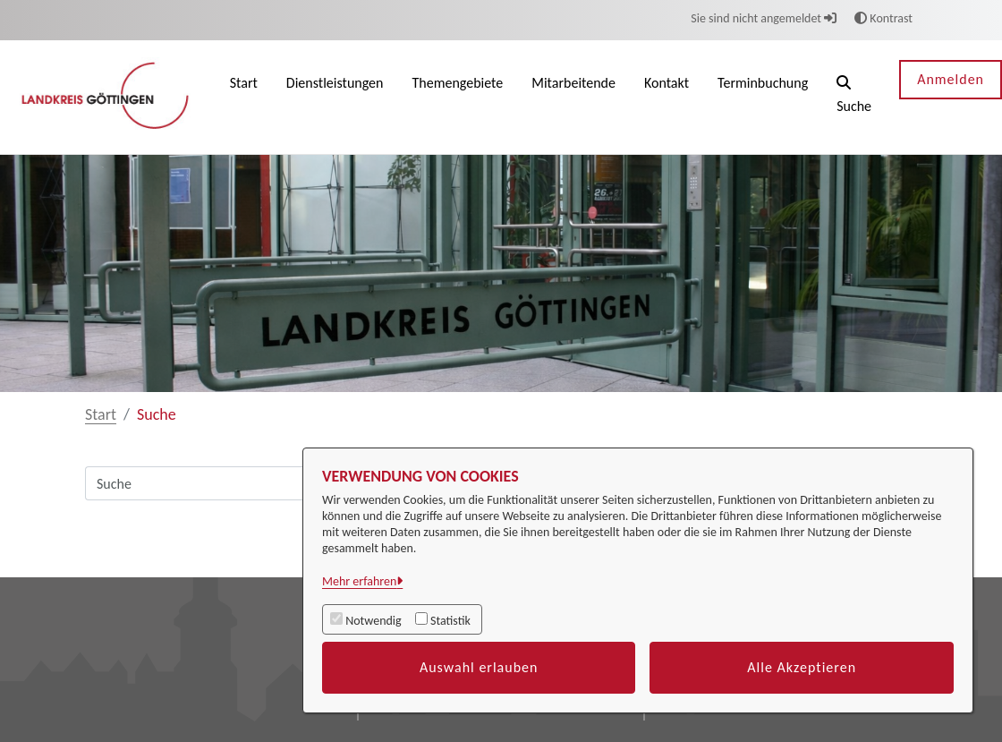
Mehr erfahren (359, 581)
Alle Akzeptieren (801, 667)
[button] (854, 97)
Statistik (450, 620)
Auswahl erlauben (479, 667)
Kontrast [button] (883, 18)
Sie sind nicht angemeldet (763, 18)
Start (100, 414)
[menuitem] (244, 97)
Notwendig (373, 620)
